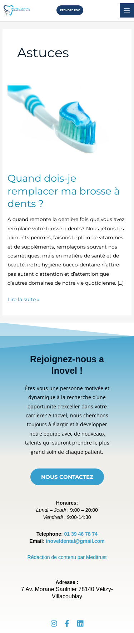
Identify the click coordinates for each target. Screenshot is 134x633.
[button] (67, 10)
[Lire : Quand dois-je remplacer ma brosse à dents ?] (67, 124)
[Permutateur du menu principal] (127, 10)
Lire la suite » (24, 298)
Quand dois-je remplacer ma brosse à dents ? (64, 191)
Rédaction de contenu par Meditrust (67, 557)
